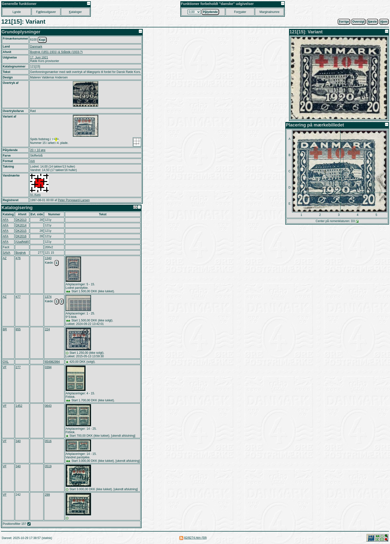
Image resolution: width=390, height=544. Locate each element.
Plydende (210, 12)
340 (18, 441)
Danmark (36, 46)
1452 (19, 406)
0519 (48, 466)
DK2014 (21, 225)
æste (372, 21)
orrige (344, 21)
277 (18, 367)
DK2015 (21, 231)
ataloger (75, 12)
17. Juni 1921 (39, 57)
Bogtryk (21, 252)
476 (18, 258)
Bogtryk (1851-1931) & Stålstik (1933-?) (56, 52)
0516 (48, 441)
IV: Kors (35, 194)
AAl (32, 161)
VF (4, 367)
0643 (48, 406)
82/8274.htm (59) (195, 538)
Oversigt (358, 21)
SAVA (6, 252)
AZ (4, 258)
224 (47, 329)
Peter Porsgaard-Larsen (74, 200)
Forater (240, 12)
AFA (5, 220)
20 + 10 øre (38, 150)
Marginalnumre (269, 12)
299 (47, 494)
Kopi (42, 40)
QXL (6, 361)
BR (5, 329)
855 (18, 329)
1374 (48, 297)
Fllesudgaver (46, 12)
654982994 (52, 361)
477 (18, 297)
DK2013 (21, 220)
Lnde (16, 12)
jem (384, 21)
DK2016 (21, 236)
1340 (48, 258)
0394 (48, 367)
